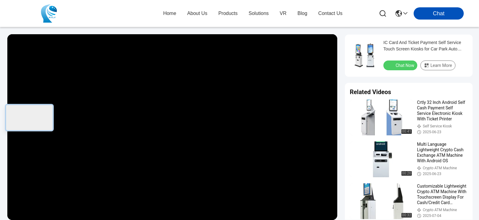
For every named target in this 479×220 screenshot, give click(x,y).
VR (283, 13)
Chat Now (401, 65)
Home (169, 13)
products (228, 13)
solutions (259, 13)
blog (302, 13)
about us (197, 13)
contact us (330, 13)
